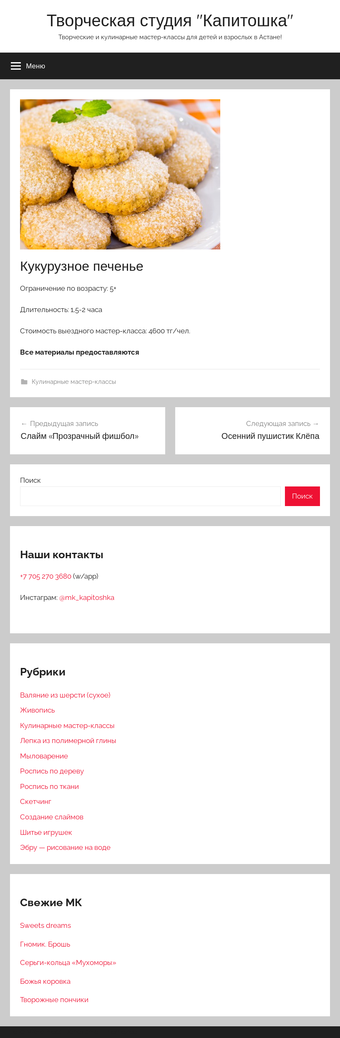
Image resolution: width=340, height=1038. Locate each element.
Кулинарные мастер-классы (74, 381)
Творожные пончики (54, 999)
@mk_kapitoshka (86, 597)
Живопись (37, 710)
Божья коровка (45, 981)
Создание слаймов (51, 817)
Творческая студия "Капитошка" (170, 20)
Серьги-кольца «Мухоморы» (68, 962)
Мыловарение (44, 756)
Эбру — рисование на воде (65, 847)
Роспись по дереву (52, 771)
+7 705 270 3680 (46, 576)
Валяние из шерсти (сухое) (65, 695)
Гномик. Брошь (45, 944)
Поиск (30, 480)
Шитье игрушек (46, 832)
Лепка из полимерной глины (68, 740)
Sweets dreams (45, 925)
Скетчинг (35, 801)
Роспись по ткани (49, 786)
